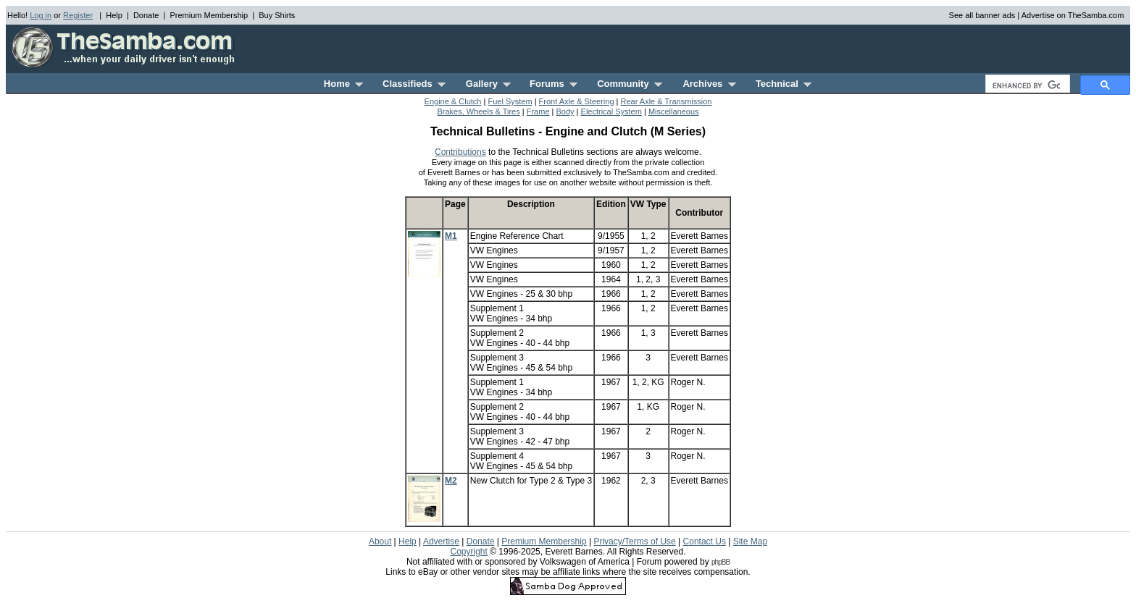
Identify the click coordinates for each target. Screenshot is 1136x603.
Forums (553, 83)
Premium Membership (209, 15)
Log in (40, 15)
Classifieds (414, 83)
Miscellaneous (673, 111)
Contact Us (704, 541)
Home (343, 83)
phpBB (720, 562)
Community (629, 83)
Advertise (441, 541)
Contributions (460, 152)
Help (114, 15)
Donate (146, 15)
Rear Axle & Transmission (666, 101)
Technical (783, 83)
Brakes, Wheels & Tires (478, 111)
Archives (708, 83)
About (380, 541)
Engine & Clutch (453, 101)
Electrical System (611, 111)
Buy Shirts (277, 15)
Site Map (750, 541)
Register (78, 15)
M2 (451, 481)
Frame (538, 111)
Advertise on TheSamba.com (1073, 15)
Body (565, 111)
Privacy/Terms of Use (634, 541)
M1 (451, 236)
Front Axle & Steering (576, 101)
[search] (1026, 85)
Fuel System (510, 101)
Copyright (468, 552)
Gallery (488, 83)
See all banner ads (982, 15)
